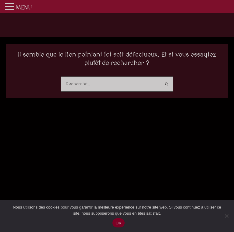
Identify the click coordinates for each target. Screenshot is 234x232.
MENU (24, 7)
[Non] (226, 216)
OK (118, 223)
